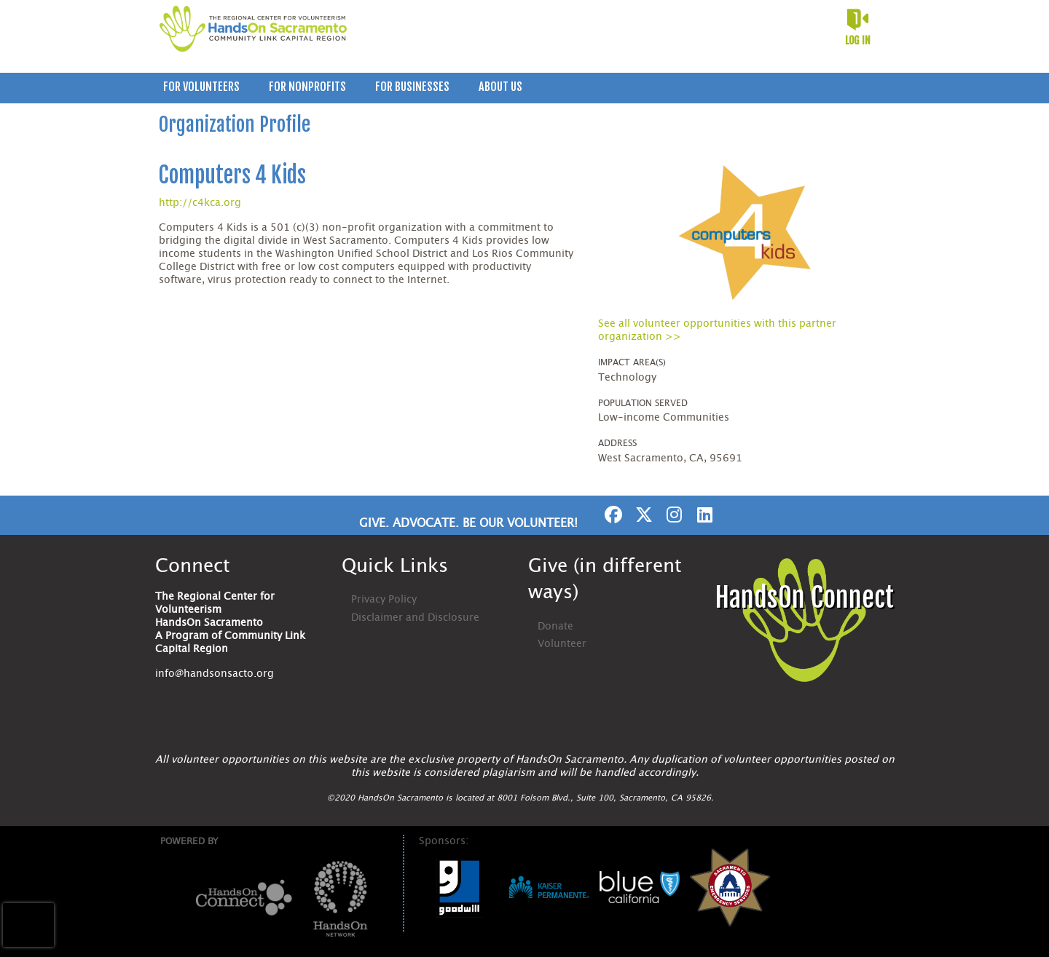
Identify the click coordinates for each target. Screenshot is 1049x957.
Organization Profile (234, 124)
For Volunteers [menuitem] (201, 86)
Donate (555, 627)
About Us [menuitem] (500, 86)
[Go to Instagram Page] (672, 514)
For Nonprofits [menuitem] (307, 86)
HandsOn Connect (804, 597)
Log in (858, 40)
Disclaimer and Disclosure (415, 618)
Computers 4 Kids (232, 175)
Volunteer (562, 644)
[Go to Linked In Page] (703, 514)
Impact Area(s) (632, 362)
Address (617, 443)
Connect (192, 566)
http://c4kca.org (200, 203)
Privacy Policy (384, 600)
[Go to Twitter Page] (641, 514)
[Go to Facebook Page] (611, 514)
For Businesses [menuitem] (412, 86)
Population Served (643, 403)
